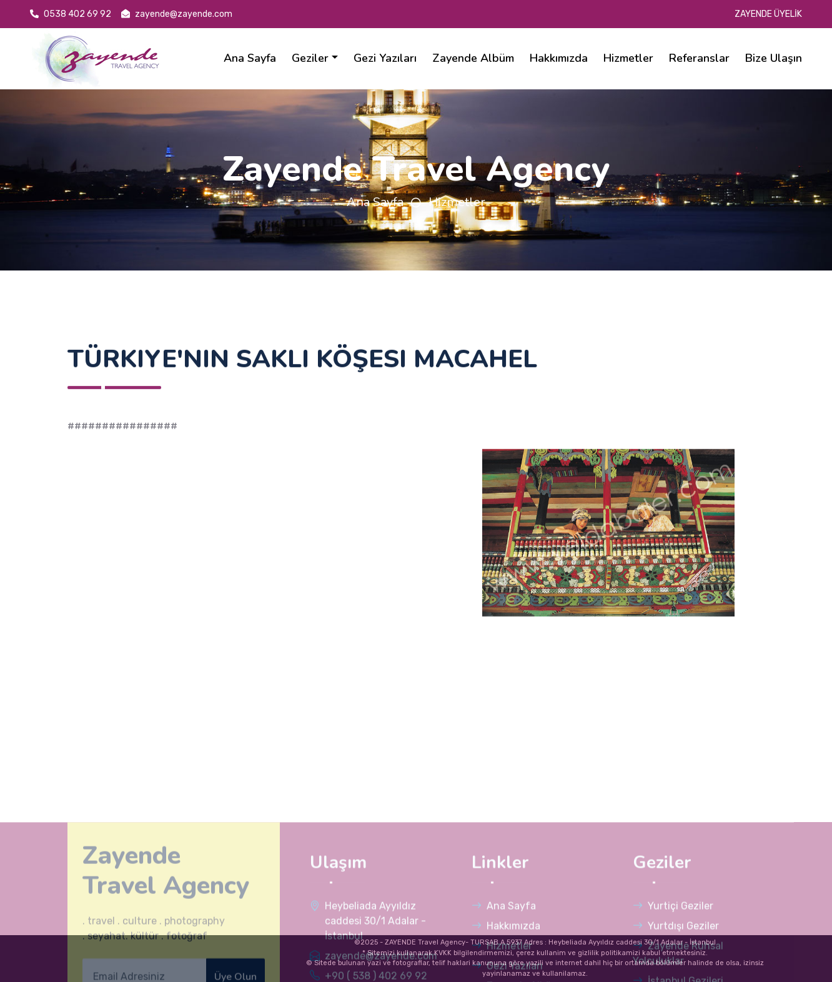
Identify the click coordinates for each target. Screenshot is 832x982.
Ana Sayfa (375, 202)
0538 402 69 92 (70, 14)
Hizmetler (456, 202)
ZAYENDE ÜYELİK (768, 14)
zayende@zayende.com (176, 14)
